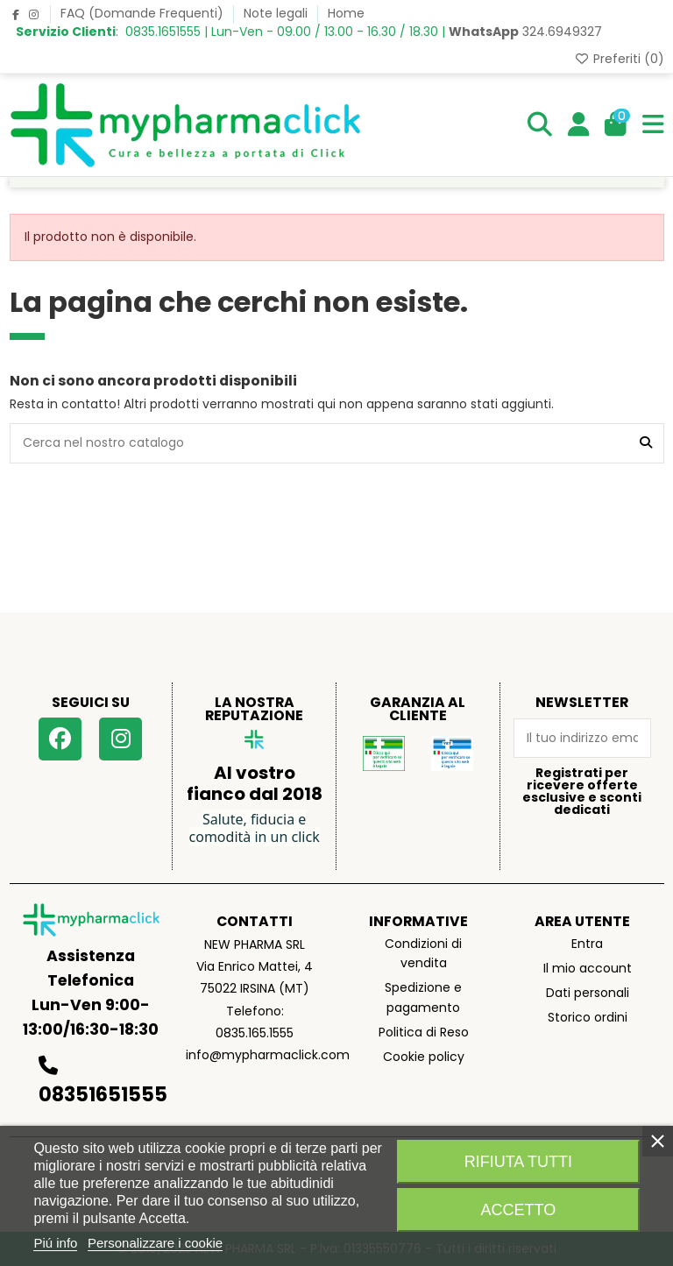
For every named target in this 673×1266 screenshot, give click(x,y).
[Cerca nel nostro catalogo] (645, 443)
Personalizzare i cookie (155, 1242)
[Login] (579, 125)
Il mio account (587, 968)
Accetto (518, 1210)
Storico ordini (587, 1017)
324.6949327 (525, 31)
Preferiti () (619, 58)
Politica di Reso (424, 1032)
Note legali (277, 13)
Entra (587, 943)
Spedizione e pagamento (423, 997)
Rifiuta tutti (518, 1162)
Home (346, 13)
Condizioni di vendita (423, 953)
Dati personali (587, 992)
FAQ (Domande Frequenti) (143, 13)
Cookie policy (423, 1056)
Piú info (55, 1242)
